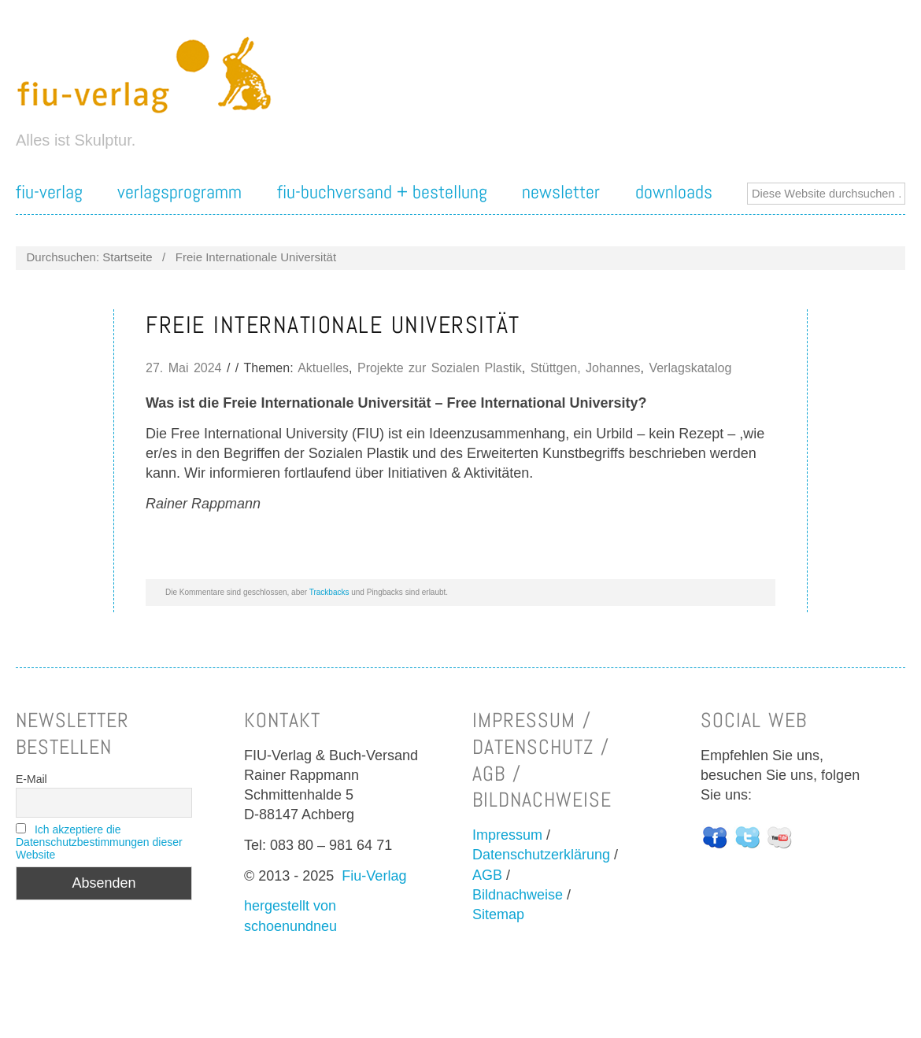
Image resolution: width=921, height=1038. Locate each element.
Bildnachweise (517, 895)
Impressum (507, 835)
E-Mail (31, 779)
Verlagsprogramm (179, 192)
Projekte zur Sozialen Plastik (439, 368)
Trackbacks (329, 592)
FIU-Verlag (49, 192)
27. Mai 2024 (184, 368)
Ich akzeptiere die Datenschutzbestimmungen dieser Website (99, 842)
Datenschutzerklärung (541, 855)
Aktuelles (323, 368)
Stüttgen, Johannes (586, 368)
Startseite (127, 257)
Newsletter (561, 192)
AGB (487, 875)
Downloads (673, 192)
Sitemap (498, 914)
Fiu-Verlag (374, 876)
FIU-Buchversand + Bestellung (382, 192)
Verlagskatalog (690, 368)
